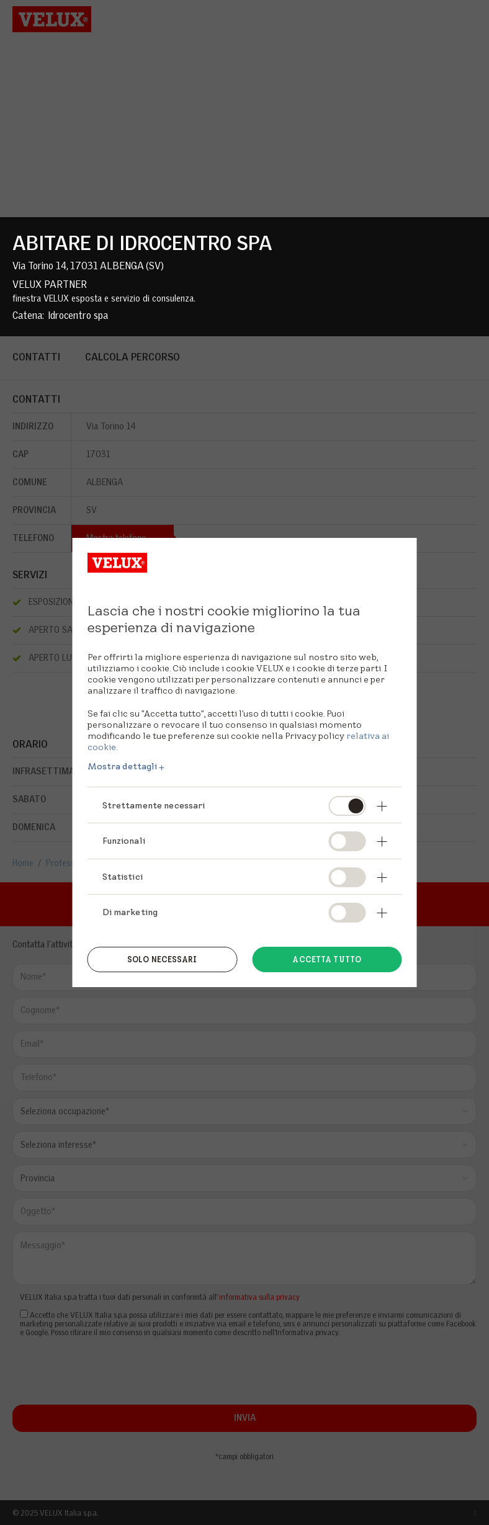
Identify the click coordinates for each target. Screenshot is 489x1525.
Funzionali (123, 840)
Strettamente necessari (153, 805)
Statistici (122, 876)
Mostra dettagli (122, 766)
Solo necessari (162, 959)
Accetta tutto (326, 959)
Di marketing (130, 912)
